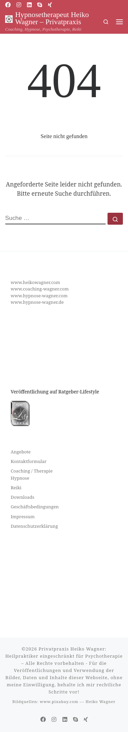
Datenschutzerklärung (34, 526)
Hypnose (20, 478)
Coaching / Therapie (32, 471)
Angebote (21, 452)
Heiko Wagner (101, 701)
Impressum (22, 516)
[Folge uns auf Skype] (39, 5)
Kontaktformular (28, 461)
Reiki (16, 487)
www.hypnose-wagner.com (39, 296)
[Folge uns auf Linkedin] (29, 5)
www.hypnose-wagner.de (37, 302)
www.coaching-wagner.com (40, 289)
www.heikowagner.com (35, 282)
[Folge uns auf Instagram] (18, 5)
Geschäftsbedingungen (35, 507)
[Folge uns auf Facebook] (8, 5)
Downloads (22, 497)
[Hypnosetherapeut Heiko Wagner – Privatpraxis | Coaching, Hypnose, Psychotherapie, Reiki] (9, 18)
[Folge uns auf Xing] (50, 5)
